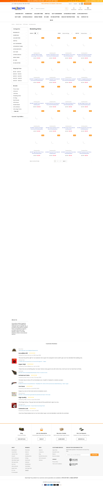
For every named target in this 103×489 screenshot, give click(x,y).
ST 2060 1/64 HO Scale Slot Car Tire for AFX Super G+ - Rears (32, 361)
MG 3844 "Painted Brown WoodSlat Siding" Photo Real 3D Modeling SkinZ (84, 55)
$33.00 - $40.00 (17, 76)
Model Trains (16, 57)
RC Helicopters (16, 63)
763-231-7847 (65, 478)
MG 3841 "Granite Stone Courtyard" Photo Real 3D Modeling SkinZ (68, 79)
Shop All (15, 40)
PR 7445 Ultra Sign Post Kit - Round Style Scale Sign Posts (32, 405)
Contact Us (41, 452)
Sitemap (40, 460)
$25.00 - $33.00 (17, 74)
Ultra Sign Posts (17, 49)
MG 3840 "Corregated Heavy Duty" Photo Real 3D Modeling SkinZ (84, 79)
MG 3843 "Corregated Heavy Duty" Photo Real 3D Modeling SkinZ (37, 79)
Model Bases (16, 104)
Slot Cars (15, 51)
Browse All (81, 439)
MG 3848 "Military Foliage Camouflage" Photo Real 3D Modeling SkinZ (37, 55)
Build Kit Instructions (43, 456)
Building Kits (16, 32)
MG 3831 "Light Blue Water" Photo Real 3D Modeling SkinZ (37, 152)
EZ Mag (15, 98)
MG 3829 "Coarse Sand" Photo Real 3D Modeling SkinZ (68, 152)
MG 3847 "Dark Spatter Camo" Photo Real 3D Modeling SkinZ (52, 55)
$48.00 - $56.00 (17, 80)
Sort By (77, 33)
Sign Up (42, 439)
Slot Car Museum (17, 43)
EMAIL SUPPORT (74, 478)
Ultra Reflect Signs (18, 46)
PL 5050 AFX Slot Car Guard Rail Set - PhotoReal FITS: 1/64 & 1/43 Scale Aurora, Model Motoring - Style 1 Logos (43, 383)
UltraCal (15, 91)
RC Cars (15, 60)
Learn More (61, 439)
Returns (54, 454)
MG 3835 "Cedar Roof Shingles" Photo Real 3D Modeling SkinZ (36, 128)
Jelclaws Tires (16, 38)
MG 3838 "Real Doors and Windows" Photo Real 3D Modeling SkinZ (52, 104)
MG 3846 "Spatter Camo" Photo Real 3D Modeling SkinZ (68, 55)
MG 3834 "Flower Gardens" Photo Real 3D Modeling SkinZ (52, 128)
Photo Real (16, 89)
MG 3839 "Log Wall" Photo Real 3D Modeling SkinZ (37, 104)
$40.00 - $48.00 (17, 78)
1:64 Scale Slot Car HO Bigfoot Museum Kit (28, 350)
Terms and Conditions (57, 463)
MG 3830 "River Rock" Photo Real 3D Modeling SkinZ (52, 152)
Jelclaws (15, 93)
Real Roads (16, 100)
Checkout (87, 3)
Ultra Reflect (16, 107)
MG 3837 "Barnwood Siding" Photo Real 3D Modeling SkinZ (69, 104)
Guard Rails (16, 35)
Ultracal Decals (17, 54)
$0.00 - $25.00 (17, 71)
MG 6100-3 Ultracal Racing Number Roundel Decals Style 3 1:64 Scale (34, 394)
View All (15, 111)
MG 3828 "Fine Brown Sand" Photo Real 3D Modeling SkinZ (84, 152)
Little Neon (16, 102)
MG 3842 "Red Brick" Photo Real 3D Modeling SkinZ (53, 79)
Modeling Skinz (17, 95)
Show (59, 33)
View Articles (21, 439)
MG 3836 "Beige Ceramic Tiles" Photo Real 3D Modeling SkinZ (84, 104)
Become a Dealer (56, 456)
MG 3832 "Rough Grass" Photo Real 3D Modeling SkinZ (84, 128)
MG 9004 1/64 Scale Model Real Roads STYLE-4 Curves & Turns (33, 372)
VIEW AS (31, 33)
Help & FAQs (54, 450)
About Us (41, 450)
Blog (40, 454)
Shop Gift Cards (55, 452)
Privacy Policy (55, 461)
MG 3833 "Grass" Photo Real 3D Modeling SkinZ (68, 128)
